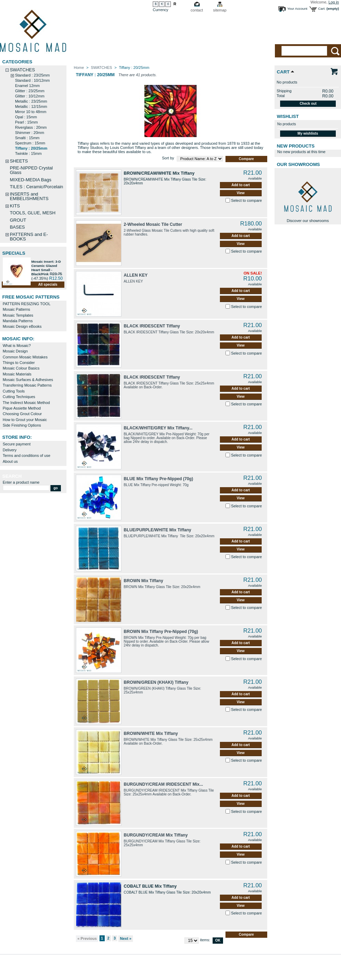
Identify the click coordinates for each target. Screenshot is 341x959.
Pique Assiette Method (22, 408)
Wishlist (288, 116)
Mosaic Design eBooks (22, 326)
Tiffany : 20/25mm (31, 148)
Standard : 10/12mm (32, 80)
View (241, 193)
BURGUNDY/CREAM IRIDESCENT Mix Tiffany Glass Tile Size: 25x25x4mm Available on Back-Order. (169, 792)
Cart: (321, 8)
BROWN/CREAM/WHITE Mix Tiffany (159, 173)
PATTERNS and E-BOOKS (29, 236)
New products (296, 146)
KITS (15, 205)
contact (197, 10)
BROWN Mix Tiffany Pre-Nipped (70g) (161, 631)
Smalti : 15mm (27, 138)
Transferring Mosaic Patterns (27, 385)
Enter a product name (21, 482)
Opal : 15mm (26, 117)
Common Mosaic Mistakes (25, 357)
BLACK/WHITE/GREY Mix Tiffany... (158, 428)
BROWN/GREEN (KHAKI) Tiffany (156, 682)
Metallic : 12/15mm (31, 106)
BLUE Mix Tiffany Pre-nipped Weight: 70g (156, 485)
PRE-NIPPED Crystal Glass (31, 170)
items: (205, 940)
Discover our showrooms (308, 221)
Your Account (297, 8)
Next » (126, 938)
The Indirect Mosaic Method (26, 403)
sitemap (220, 10)
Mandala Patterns (18, 321)
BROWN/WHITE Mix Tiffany (151, 733)
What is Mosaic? (17, 345)
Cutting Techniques (19, 397)
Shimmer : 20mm (29, 132)
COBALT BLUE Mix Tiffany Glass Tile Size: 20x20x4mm (167, 892)
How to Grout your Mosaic (25, 420)
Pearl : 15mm (26, 122)
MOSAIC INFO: (18, 338)
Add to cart (240, 185)
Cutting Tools (14, 391)
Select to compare (246, 200)
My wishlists (308, 133)
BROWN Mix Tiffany (143, 580)
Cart (283, 71)
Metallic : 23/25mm (31, 101)
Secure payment (17, 444)
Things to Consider (19, 362)
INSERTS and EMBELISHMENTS (29, 196)
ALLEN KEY (136, 275)
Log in (333, 2)
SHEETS (19, 161)
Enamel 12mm (27, 86)
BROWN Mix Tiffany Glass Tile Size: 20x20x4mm (162, 587)
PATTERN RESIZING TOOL (26, 304)
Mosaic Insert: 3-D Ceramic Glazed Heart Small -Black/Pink (46, 268)
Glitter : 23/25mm (29, 91)
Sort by (168, 158)
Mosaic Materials (17, 374)
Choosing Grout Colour (22, 414)
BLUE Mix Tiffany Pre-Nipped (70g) (158, 478)
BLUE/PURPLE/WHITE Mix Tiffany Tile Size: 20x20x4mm (169, 536)
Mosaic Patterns (16, 309)
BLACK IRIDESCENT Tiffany (152, 326)
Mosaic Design (15, 351)
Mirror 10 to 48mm (30, 112)
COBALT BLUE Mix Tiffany (150, 886)
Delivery (10, 450)
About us (10, 461)
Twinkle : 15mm (28, 153)
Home (79, 67)
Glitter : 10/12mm (29, 96)
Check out (308, 103)
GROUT (18, 220)
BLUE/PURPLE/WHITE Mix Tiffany (157, 530)
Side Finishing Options (22, 425)
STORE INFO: (17, 437)
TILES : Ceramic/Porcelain (36, 186)
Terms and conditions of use (26, 455)
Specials (13, 253)
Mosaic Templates (18, 315)
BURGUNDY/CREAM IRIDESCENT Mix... (163, 784)
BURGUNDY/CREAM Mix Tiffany (156, 835)
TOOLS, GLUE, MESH (32, 212)
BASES (17, 227)
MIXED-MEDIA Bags (30, 179)
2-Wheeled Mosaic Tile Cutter (153, 224)
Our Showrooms (298, 164)
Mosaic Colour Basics (21, 368)
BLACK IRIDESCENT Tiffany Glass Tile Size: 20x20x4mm (169, 332)
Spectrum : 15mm (30, 143)
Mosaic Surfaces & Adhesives (28, 380)
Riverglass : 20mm (31, 127)
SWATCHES (22, 69)
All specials (47, 284)
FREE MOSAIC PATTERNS (31, 297)
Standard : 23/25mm (32, 75)
